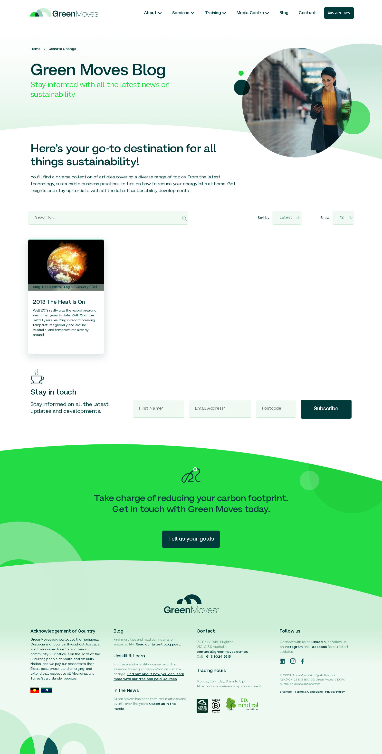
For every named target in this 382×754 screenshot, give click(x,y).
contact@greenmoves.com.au (222, 651)
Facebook (318, 647)
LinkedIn (318, 642)
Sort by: (264, 218)
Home (35, 49)
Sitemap (286, 692)
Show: (325, 218)
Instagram (294, 647)
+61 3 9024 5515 (217, 656)
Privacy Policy (335, 692)
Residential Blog (56, 287)
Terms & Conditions (308, 692)
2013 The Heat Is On (59, 302)
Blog (36, 287)
